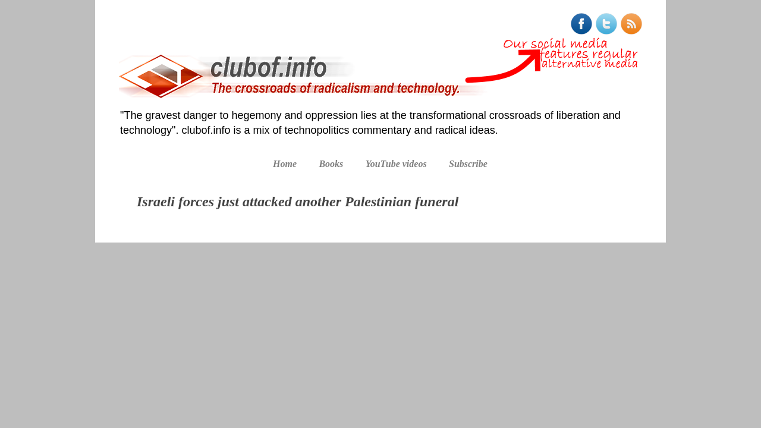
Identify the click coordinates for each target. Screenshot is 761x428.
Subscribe (468, 164)
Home (285, 164)
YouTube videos (396, 164)
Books (331, 164)
